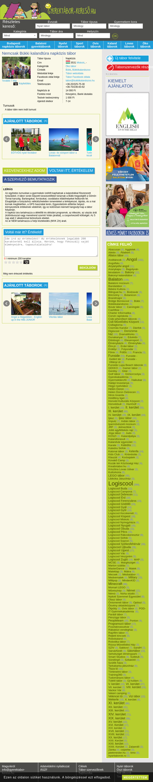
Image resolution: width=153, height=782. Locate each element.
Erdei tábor (127, 346)
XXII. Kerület (115, 740)
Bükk (68, 69)
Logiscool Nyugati (119, 525)
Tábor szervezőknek (91, 769)
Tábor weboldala (74, 73)
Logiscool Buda (117, 488)
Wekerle (113, 699)
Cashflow (113, 309)
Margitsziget (128, 562)
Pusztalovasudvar (118, 626)
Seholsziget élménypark (122, 653)
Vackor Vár (114, 690)
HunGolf (131, 404)
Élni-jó (112, 346)
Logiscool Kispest (119, 516)
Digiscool (113, 331)
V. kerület (114, 684)
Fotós (123, 352)
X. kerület (131, 699)
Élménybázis (115, 343)
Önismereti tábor (118, 602)
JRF (110, 427)
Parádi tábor (115, 614)
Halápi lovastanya (118, 382)
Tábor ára (56, 31)
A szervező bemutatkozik (29, 179)
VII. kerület (114, 687)
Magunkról (8, 766)
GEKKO (113, 368)
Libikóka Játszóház (119, 478)
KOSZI (112, 436)
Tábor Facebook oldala (78, 77)
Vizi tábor (134, 696)
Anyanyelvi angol (118, 266)
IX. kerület (134, 414)
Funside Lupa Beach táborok (125, 365)
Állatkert (125, 252)
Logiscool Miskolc (118, 519)
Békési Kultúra (116, 289)
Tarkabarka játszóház (121, 665)
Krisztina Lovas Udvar (121, 469)
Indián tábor (128, 421)
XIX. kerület (116, 718)
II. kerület (132, 407)
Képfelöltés (25, 83)
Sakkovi (124, 647)
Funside (114, 355)
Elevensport (132, 340)
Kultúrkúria (114, 472)
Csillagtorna (115, 324)
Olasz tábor (115, 599)
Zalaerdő (134, 746)
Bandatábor (115, 286)
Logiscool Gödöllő (119, 504)
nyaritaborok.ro (117, 755)
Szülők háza (115, 662)
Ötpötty (112, 608)
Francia (137, 352)
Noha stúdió (127, 593)
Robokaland (115, 638)
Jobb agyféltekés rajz (120, 430)
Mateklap (113, 571)
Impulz (112, 421)
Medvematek (116, 577)
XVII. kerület (116, 731)
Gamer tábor (130, 368)
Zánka (112, 749)
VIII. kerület (133, 687)
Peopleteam (115, 620)
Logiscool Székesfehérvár (124, 544)
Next (96, 139)
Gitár (125, 371)
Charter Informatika (119, 312)
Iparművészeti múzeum (122, 424)
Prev (6, 139)
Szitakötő (130, 659)
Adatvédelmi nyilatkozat (55, 766)
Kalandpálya (128, 436)
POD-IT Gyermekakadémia (127, 610)
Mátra (127, 571)
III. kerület (115, 411)
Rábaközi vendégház (120, 629)
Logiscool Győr (117, 510)
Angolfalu (113, 263)
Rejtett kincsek (117, 635)
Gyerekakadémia (118, 376)
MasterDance (116, 568)
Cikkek (82, 766)
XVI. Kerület (115, 725)
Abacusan (114, 249)
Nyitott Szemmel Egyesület (124, 596)
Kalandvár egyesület (120, 442)
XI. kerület (116, 703)
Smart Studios (116, 656)
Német (131, 590)
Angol (132, 259)
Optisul (137, 602)
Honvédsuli (114, 404)
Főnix (111, 352)
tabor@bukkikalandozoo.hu (80, 80)
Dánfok (137, 327)
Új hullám (132, 680)
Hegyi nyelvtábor (118, 385)
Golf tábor (114, 374)
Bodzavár (132, 292)
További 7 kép (9, 80)
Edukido (133, 337)
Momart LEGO (116, 587)
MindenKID (128, 580)
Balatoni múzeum (118, 283)
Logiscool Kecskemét (121, 513)
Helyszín (93, 31)
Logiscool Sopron (118, 540)
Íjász (111, 418)
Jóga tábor (114, 433)
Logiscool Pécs (117, 531)
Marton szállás (116, 565)
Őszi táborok (125, 769)
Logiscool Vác (116, 553)
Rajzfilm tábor (116, 632)
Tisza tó (113, 668)
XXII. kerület (115, 743)
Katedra (126, 445)
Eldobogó (114, 340)
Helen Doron (116, 389)
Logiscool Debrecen (120, 494)
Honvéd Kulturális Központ (123, 401)
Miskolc (81, 62)
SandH (138, 647)
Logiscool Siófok (118, 537)
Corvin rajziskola (118, 315)
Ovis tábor (128, 608)
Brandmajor (115, 298)
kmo (133, 752)
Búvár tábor (115, 306)
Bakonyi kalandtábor (120, 275)
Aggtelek (130, 249)
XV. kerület (115, 721)
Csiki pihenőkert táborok (122, 318)
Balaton (115, 279)
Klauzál (112, 457)
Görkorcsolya (133, 374)
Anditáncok (115, 259)
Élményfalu (134, 343)
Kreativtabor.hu (117, 466)
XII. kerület (115, 707)
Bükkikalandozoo (81, 69)
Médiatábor (129, 574)
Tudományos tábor (119, 677)
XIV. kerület (117, 714)
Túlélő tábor (115, 680)
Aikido (111, 252)
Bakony (129, 272)
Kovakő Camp (116, 460)
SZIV (111, 647)
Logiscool (120, 483)
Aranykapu (114, 269)
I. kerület (113, 407)
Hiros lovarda (116, 395)
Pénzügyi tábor (117, 617)
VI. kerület (132, 684)
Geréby (112, 371)
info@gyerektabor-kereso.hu (13, 771)
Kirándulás (131, 454)
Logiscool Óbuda (118, 528)
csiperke (126, 749)
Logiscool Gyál (117, 507)
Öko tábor (71, 66)
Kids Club (114, 454)
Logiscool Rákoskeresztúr (123, 534)
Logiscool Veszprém (120, 556)
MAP (137, 559)
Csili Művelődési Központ (123, 321)
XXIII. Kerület (116, 746)
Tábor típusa (89, 21)
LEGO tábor (116, 475)
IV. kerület (114, 414)
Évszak (52, 21)
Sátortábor (133, 650)
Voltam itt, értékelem (71, 171)
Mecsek (112, 574)
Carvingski (133, 306)
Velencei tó (115, 696)
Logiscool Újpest (118, 550)
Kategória (20, 31)
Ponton (134, 620)
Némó (111, 593)
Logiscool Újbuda (119, 547)
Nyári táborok (125, 766)
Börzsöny (113, 295)
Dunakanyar (115, 337)
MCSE (112, 562)
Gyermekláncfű (117, 379)
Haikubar (137, 379)
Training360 (115, 674)
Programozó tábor (119, 623)
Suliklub (134, 656)
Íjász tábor (125, 418)
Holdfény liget (116, 398)
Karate (112, 445)
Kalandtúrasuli (116, 439)
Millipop (112, 580)
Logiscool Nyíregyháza (121, 522)
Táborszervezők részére (132, 67)
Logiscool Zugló (118, 559)
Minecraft (115, 584)
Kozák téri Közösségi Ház (123, 463)
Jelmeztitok (124, 427)
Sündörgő (114, 659)
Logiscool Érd (116, 497)
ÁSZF (43, 769)
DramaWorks (127, 334)
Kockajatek (128, 457)
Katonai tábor (116, 451)
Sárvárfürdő (115, 650)
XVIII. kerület (116, 734)
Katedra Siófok (117, 448)
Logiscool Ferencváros (122, 500)
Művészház (115, 590)
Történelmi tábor (118, 671)
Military (133, 577)
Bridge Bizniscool (118, 301)
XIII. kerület (116, 710)
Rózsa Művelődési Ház (121, 644)
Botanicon (130, 295)
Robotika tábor (117, 641)
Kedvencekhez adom (24, 171)
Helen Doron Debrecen (122, 392)
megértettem (135, 777)
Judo (129, 433)
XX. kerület (115, 737)
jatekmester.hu (117, 752)
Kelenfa (133, 451)
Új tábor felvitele (127, 58)
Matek (132, 568)
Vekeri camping (117, 693)
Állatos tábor (115, 255)
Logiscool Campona (120, 491)
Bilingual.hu (115, 292)
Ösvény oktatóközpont (121, 605)
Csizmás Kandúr (118, 327)
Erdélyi (112, 349)
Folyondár (127, 349)
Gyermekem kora (125, 21)
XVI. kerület (115, 728)
